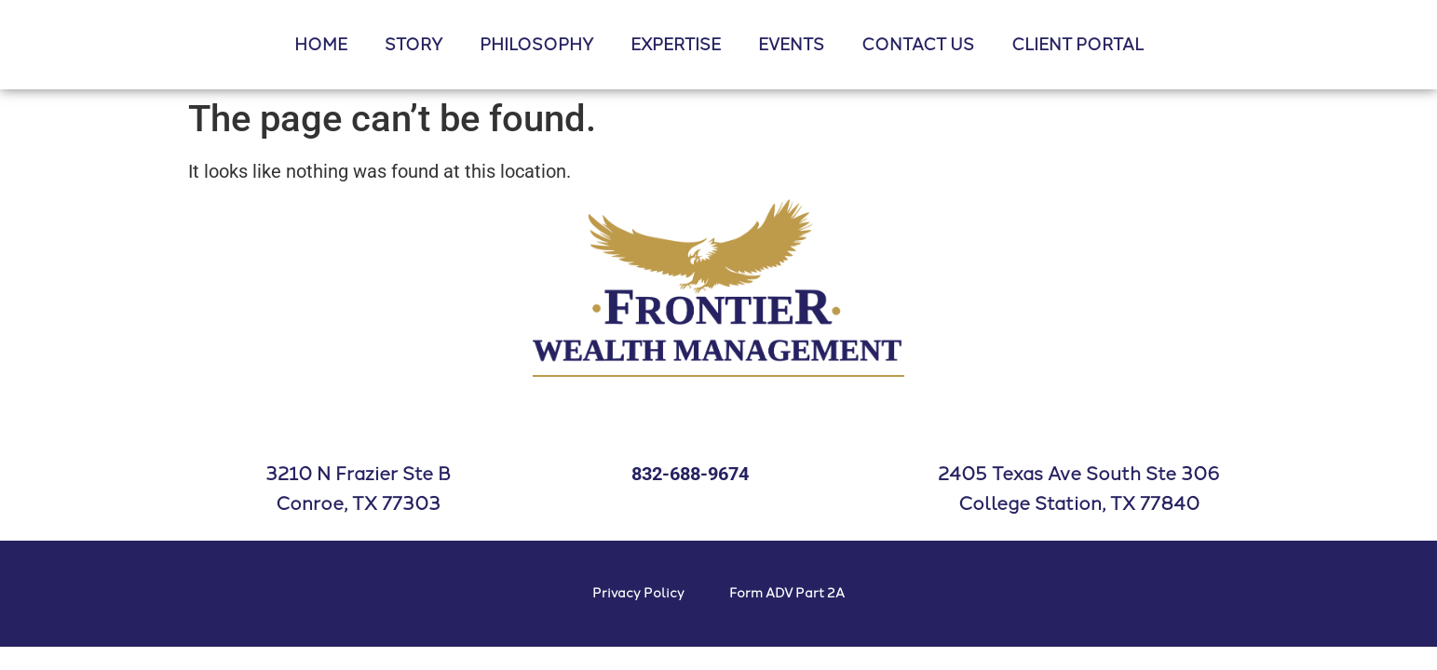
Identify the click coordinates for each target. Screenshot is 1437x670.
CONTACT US (917, 44)
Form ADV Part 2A (787, 593)
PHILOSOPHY (536, 44)
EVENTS (791, 44)
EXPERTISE (675, 44)
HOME (320, 44)
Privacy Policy (638, 593)
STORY (413, 44)
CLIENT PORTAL (1077, 44)
